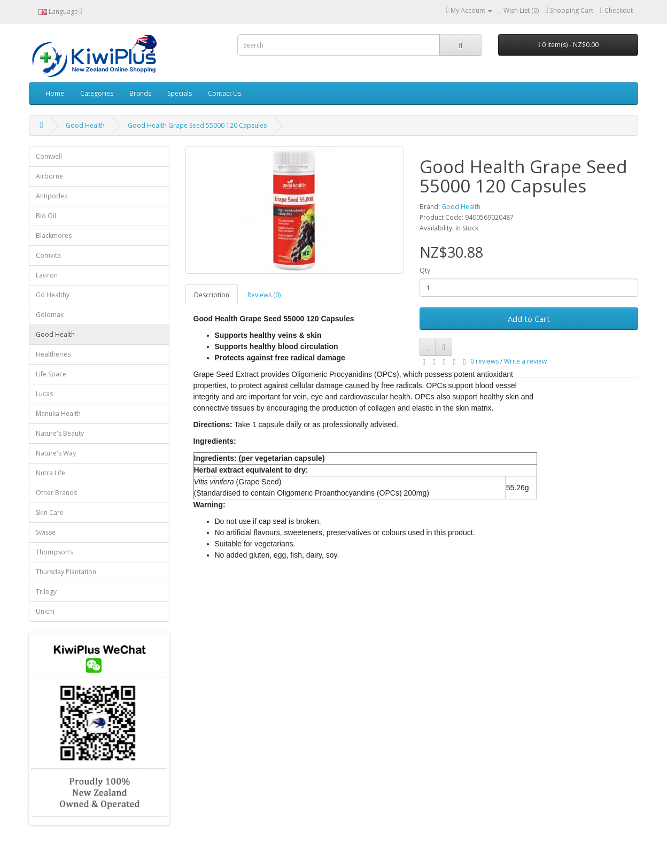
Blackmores (54, 235)
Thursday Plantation (66, 571)
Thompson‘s (54, 552)
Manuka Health (58, 413)
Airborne (49, 176)
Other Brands (56, 492)
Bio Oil (46, 215)
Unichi (45, 611)
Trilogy (46, 591)
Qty (425, 270)
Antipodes (51, 195)
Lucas (44, 393)
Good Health (85, 125)
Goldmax (50, 314)
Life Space (51, 374)
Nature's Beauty (60, 433)
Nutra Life (50, 472)
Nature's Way (56, 453)
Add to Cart (529, 318)
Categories (96, 93)
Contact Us (224, 93)
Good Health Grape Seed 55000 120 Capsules (197, 125)
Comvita (48, 255)
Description (211, 294)
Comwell (49, 156)
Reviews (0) (264, 294)
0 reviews (484, 361)
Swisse (46, 532)
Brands (140, 93)
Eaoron (47, 275)
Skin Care (50, 512)
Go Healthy (52, 294)
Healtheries (53, 354)
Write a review (525, 361)
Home (54, 93)
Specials (179, 93)
